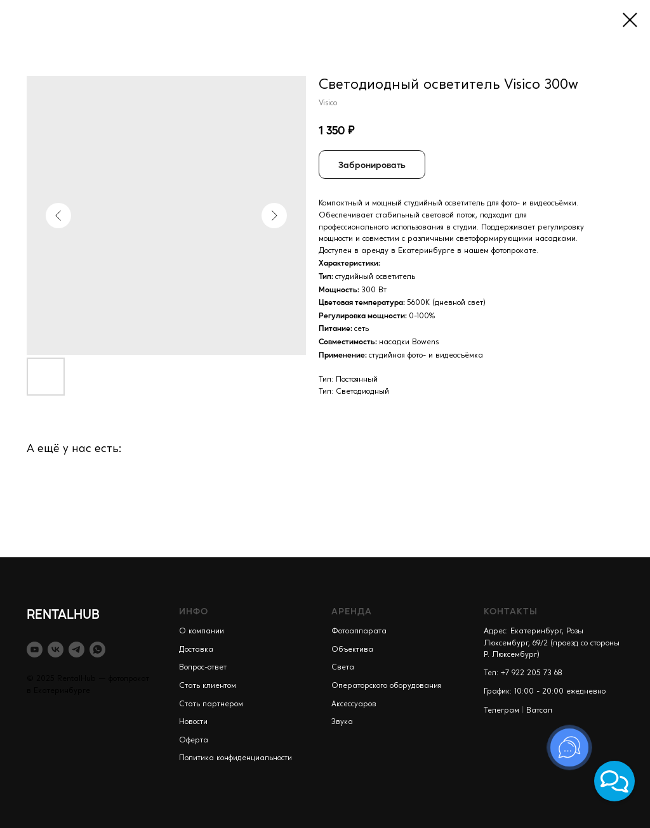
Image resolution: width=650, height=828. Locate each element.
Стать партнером (211, 704)
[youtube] (35, 649)
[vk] (55, 649)
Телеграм (501, 711)
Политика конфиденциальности (235, 758)
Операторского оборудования (386, 686)
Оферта (193, 740)
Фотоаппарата (359, 631)
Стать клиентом (207, 686)
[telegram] (76, 649)
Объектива (352, 650)
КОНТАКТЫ (511, 610)
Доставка (196, 650)
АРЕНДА (351, 610)
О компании (201, 631)
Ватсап (539, 711)
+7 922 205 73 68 (531, 673)
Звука (342, 722)
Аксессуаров (353, 704)
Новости (193, 722)
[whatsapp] (97, 649)
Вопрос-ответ (203, 667)
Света (342, 667)
